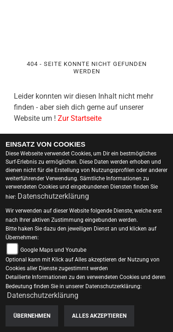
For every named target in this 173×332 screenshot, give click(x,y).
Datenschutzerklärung (53, 196)
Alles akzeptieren (99, 316)
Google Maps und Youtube (53, 250)
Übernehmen (31, 316)
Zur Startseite (79, 118)
